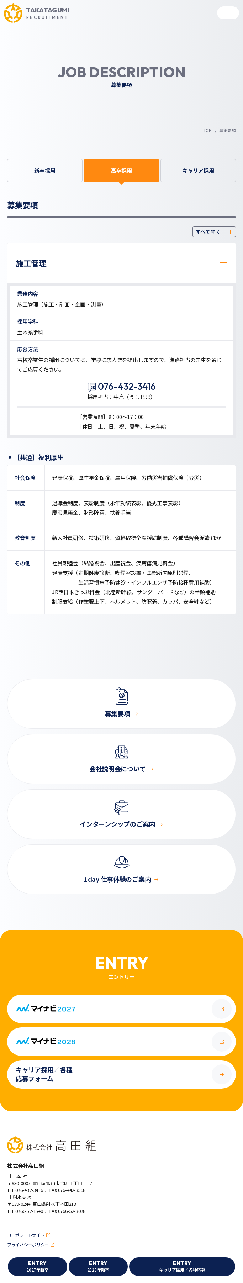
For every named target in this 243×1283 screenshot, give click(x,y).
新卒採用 (44, 170)
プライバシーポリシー (28, 1244)
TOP (208, 130)
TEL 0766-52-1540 (25, 1211)
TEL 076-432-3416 (25, 1190)
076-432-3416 (127, 386)
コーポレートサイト (25, 1235)
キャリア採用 (198, 170)
